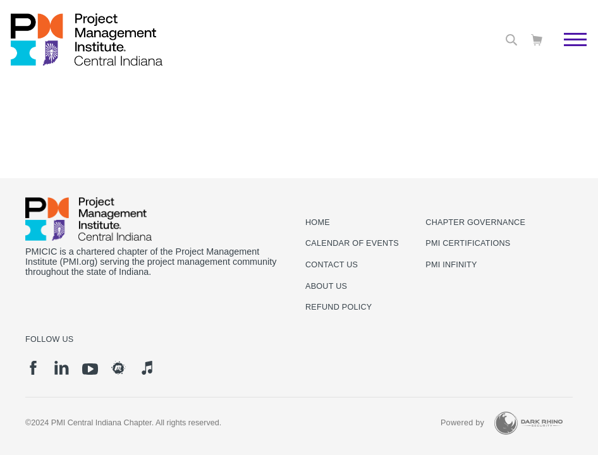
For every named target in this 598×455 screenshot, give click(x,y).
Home (317, 222)
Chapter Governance (475, 222)
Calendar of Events (352, 243)
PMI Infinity (451, 264)
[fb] (33, 368)
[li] (62, 368)
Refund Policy (338, 307)
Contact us (331, 264)
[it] (147, 368)
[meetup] (118, 368)
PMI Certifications (467, 243)
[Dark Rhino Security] (528, 423)
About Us (326, 286)
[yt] (90, 369)
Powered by (462, 422)
